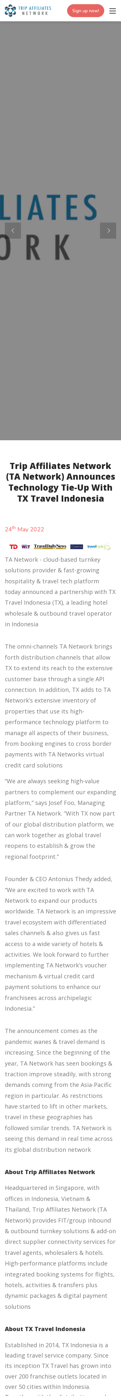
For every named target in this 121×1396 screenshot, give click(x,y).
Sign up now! (85, 11)
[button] (108, 231)
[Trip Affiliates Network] (28, 10)
